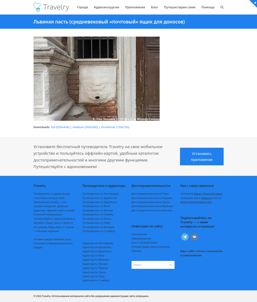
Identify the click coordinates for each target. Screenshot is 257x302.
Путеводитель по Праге (96, 218)
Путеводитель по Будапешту (99, 202)
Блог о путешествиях (144, 242)
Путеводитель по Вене (96, 206)
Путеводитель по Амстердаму (100, 193)
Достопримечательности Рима (150, 193)
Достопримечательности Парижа (152, 198)
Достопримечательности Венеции (152, 206)
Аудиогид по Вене (93, 255)
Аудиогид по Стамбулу (96, 280)
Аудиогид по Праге (94, 272)
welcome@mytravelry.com (196, 202)
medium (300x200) (85, 127)
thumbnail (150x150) (115, 127)
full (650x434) (60, 127)
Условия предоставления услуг (52, 239)
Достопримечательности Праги (151, 202)
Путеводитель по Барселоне (99, 198)
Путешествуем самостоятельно (151, 247)
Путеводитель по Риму (96, 222)
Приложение (139, 234)
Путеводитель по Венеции (98, 227)
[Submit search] (171, 265)
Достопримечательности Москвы (152, 210)
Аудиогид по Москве (94, 264)
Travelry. (46, 296)
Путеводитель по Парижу (97, 214)
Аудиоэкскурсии (141, 238)
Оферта (38, 247)
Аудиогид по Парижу (95, 268)
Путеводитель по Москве (97, 210)
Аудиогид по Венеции (95, 259)
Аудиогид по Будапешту (97, 251)
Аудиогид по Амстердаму (97, 243)
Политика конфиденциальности (53, 243)
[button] (222, 7)
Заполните (201, 193)
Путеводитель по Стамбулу (98, 231)
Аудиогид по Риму (93, 276)
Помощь (137, 251)
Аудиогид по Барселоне (96, 247)
